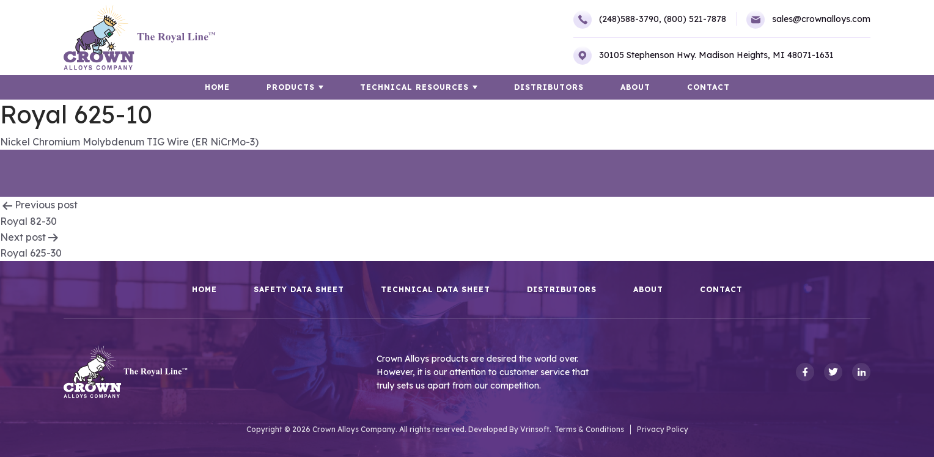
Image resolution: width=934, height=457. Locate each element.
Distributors (549, 87)
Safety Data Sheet (299, 289)
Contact (708, 87)
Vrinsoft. (535, 429)
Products (291, 87)
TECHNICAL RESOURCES (414, 87)
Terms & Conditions (589, 429)
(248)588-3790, (617, 19)
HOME (217, 87)
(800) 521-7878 (695, 18)
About (635, 87)
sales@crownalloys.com (808, 19)
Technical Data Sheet (435, 289)
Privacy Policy (662, 429)
